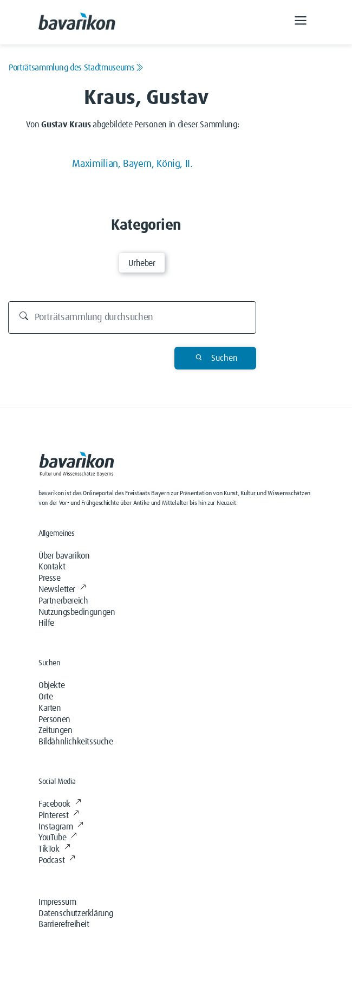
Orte (45, 696)
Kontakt (51, 566)
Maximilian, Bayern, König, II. (132, 164)
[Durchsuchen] (132, 317)
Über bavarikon (63, 556)
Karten (49, 708)
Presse (49, 578)
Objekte (51, 685)
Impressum (57, 902)
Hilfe (46, 623)
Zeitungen (55, 730)
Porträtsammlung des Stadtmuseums (76, 67)
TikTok (54, 849)
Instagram (60, 826)
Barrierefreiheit (63, 924)
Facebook (59, 804)
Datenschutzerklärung (75, 913)
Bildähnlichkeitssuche (75, 741)
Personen (54, 719)
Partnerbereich (63, 600)
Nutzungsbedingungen (76, 612)
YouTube (57, 837)
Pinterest (58, 815)
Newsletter (62, 589)
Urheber (141, 263)
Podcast (56, 860)
